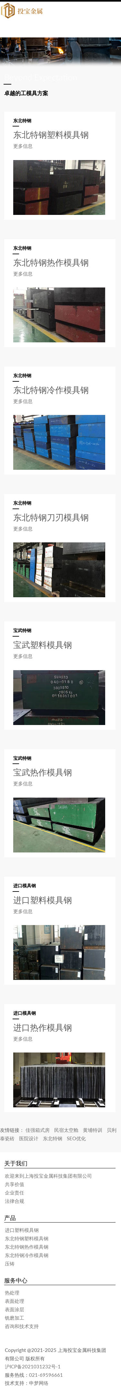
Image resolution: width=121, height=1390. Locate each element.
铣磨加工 (14, 1318)
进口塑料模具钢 (22, 1230)
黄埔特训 (92, 1130)
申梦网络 (38, 1383)
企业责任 (14, 1192)
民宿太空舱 (66, 1130)
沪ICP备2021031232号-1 (33, 1366)
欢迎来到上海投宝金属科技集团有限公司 (48, 1176)
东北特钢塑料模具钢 (26, 1238)
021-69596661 (46, 1375)
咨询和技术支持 (22, 1326)
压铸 (10, 1263)
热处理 (12, 1292)
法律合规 (14, 1201)
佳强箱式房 (37, 1130)
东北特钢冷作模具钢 (26, 1255)
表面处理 (14, 1301)
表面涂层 (14, 1309)
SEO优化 (76, 1138)
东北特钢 (52, 1138)
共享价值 (14, 1184)
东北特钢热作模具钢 (26, 1247)
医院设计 (28, 1138)
